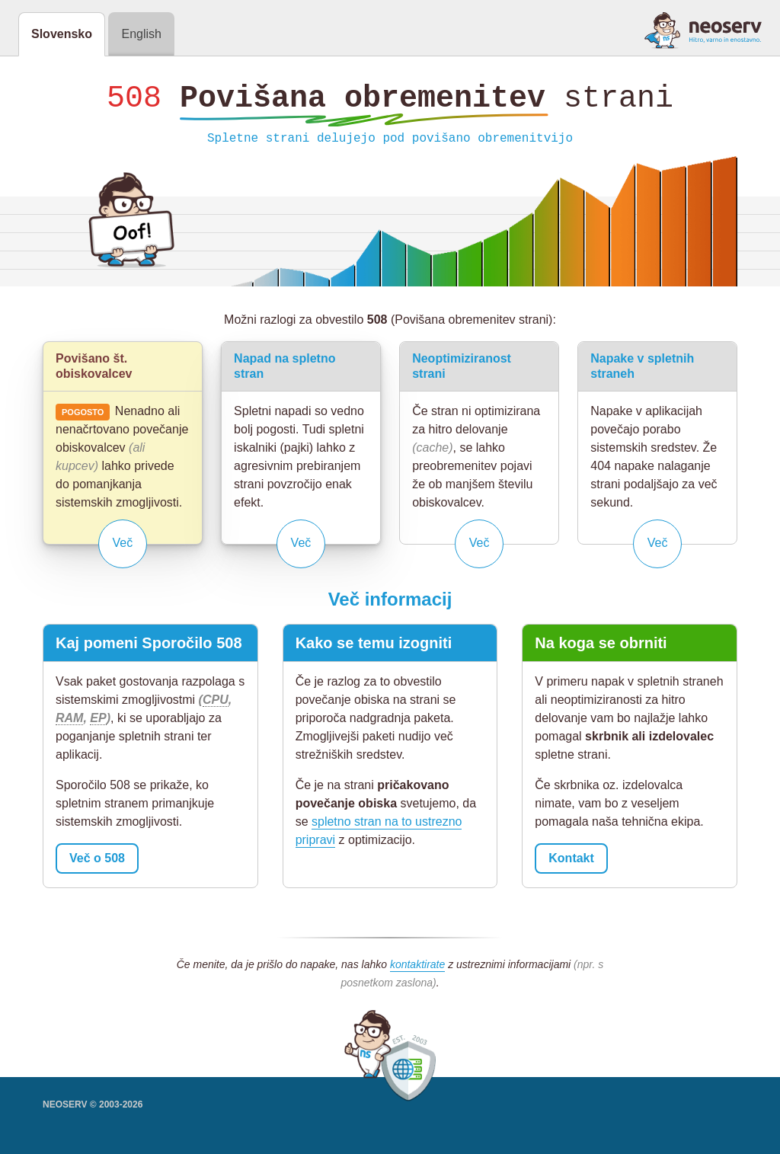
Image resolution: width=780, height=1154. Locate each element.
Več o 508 (97, 861)
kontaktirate (417, 968)
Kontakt (571, 861)
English (141, 33)
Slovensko (61, 33)
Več (123, 546)
